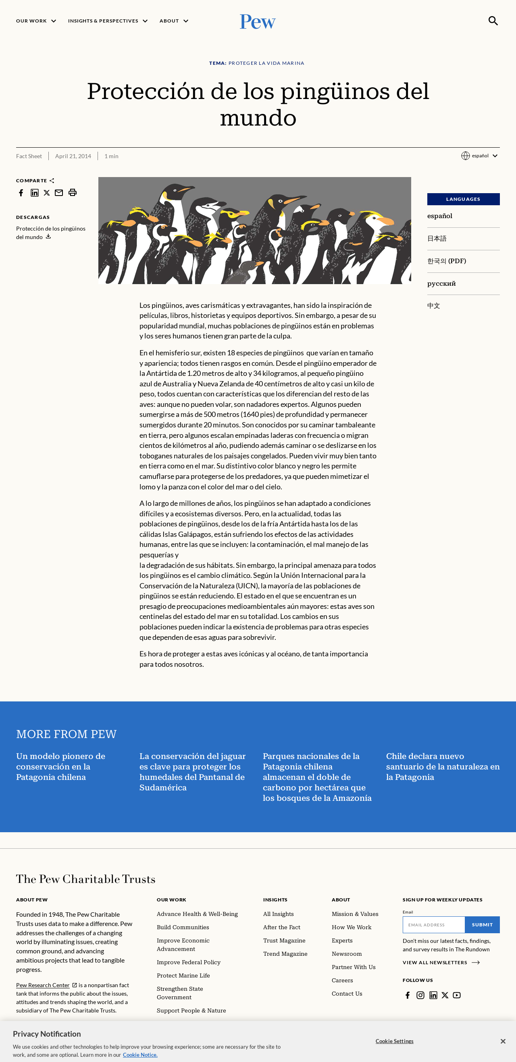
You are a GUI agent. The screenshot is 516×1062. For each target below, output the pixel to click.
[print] (72, 193)
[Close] (503, 1049)
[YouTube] (457, 995)
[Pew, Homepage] (258, 20)
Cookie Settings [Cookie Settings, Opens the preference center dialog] (395, 1049)
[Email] (434, 924)
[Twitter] (445, 995)
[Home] (85, 878)
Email (408, 912)
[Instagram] (420, 995)
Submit (482, 925)
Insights (275, 900)
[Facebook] (407, 995)
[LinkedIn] (433, 995)
